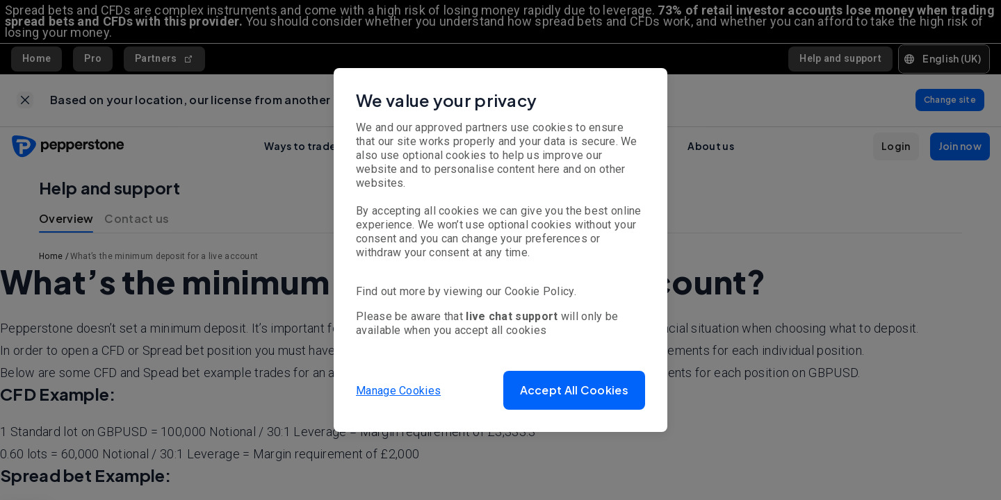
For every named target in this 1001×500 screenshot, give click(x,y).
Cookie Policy (539, 291)
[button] (574, 390)
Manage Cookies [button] (398, 390)
